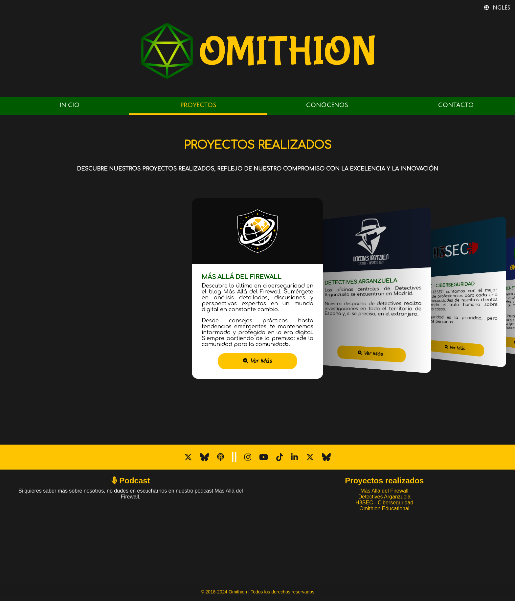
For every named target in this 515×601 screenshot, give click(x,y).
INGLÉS (497, 8)
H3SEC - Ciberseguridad (384, 502)
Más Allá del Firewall (384, 491)
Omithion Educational (384, 508)
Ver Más (257, 361)
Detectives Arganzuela (384, 496)
